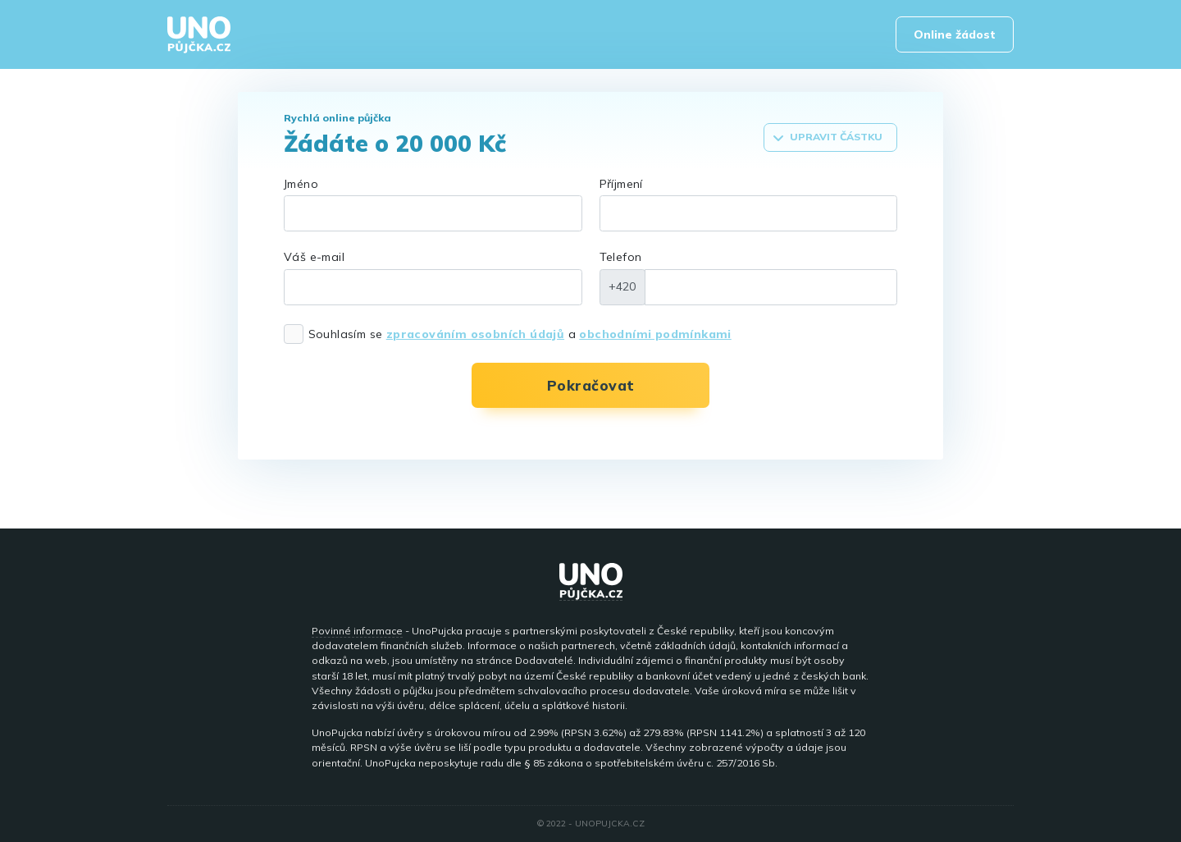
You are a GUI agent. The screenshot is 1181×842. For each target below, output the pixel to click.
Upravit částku (827, 137)
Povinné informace (357, 631)
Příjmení (621, 183)
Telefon (621, 256)
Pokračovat (591, 385)
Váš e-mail (314, 256)
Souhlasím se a (520, 334)
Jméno (301, 183)
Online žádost (955, 34)
